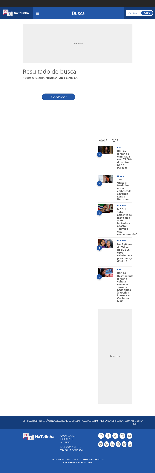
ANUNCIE (65, 442)
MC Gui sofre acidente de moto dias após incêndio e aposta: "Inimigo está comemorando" (127, 222)
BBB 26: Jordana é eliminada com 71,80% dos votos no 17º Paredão (124, 159)
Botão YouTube (129, 436)
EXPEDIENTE (66, 438)
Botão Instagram (122, 436)
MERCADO (105, 420)
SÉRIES (115, 420)
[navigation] (37, 13)
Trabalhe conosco (71, 450)
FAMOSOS (67, 420)
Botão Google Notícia (106, 444)
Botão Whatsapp (101, 436)
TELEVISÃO (44, 420)
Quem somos (68, 435)
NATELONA (126, 420)
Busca (78, 13)
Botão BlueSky (124, 444)
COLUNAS (93, 420)
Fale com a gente (70, 446)
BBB (35, 420)
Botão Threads (130, 444)
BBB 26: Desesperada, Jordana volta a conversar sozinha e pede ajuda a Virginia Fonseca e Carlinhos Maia (125, 287)
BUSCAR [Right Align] (146, 13)
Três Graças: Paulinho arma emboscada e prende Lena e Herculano (124, 189)
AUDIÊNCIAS (80, 420)
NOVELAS (56, 420)
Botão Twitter (115, 436)
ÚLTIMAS (27, 420)
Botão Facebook (108, 436)
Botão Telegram (100, 444)
